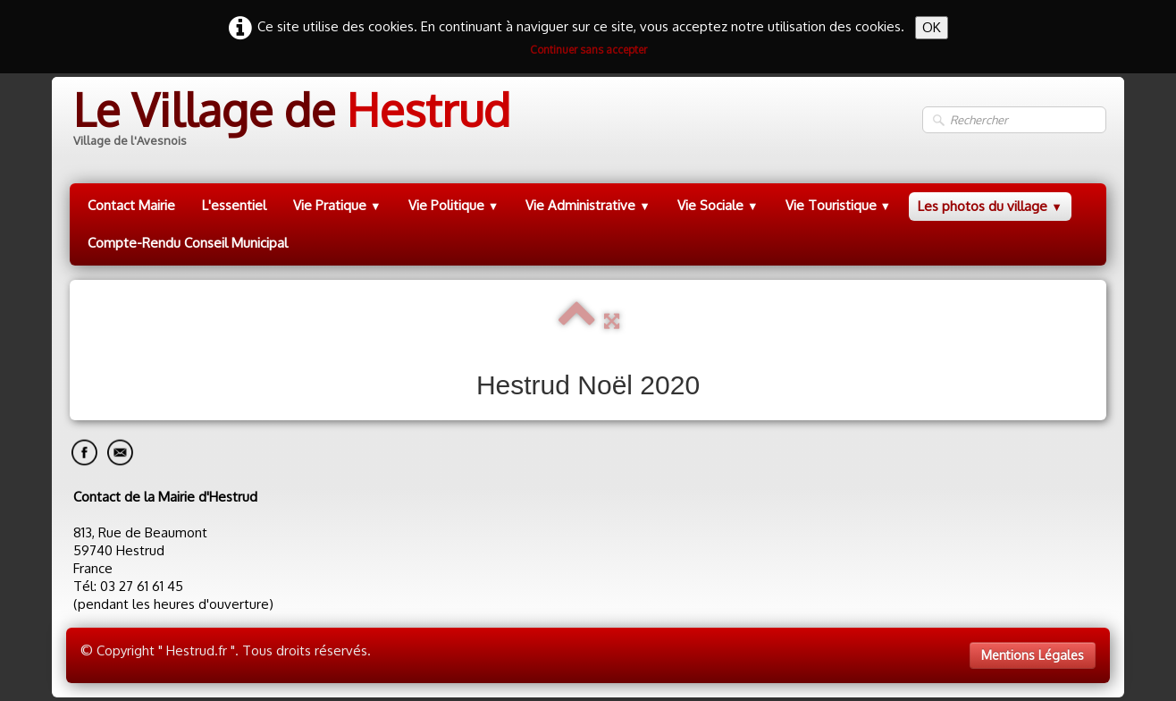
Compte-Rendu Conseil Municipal (188, 242)
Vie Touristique (838, 205)
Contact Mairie (131, 205)
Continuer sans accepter (588, 49)
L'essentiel (234, 205)
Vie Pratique (337, 205)
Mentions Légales (1032, 655)
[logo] (290, 120)
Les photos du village (990, 206)
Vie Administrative (588, 205)
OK (931, 27)
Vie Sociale (718, 205)
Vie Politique (454, 205)
